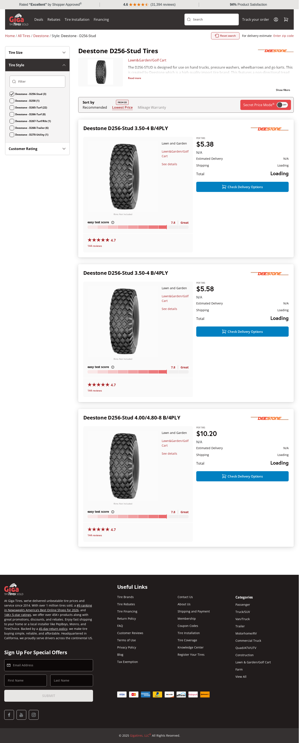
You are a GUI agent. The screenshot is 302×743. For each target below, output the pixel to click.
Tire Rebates (126, 608)
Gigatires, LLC (140, 739)
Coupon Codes (188, 630)
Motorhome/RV (246, 637)
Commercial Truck (248, 645)
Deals (38, 28)
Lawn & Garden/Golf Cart (253, 666)
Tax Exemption (127, 666)
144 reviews (95, 255)
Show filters (283, 99)
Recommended (95, 116)
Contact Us (185, 601)
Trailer (240, 630)
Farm (239, 673)
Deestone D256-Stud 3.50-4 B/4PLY (125, 137)
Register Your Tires (191, 659)
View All (240, 681)
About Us (184, 608)
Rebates (53, 28)
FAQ (120, 630)
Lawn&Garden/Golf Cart (147, 69)
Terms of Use (126, 644)
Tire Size (37, 62)
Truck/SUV (242, 616)
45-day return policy (53, 633)
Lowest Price (122, 116)
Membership (187, 623)
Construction (244, 659)
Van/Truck (242, 623)
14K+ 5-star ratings (17, 619)
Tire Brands (125, 601)
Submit (48, 699)
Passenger (242, 609)
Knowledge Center (191, 651)
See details (169, 173)
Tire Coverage (187, 644)
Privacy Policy (126, 651)
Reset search (225, 45)
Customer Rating (37, 158)
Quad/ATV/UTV (245, 652)
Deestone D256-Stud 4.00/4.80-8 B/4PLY (131, 426)
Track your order (255, 28)
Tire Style (37, 74)
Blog (120, 659)
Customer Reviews (130, 637)
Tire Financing (127, 615)
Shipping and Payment (194, 615)
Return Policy (126, 623)
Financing (101, 28)
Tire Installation (77, 28)
